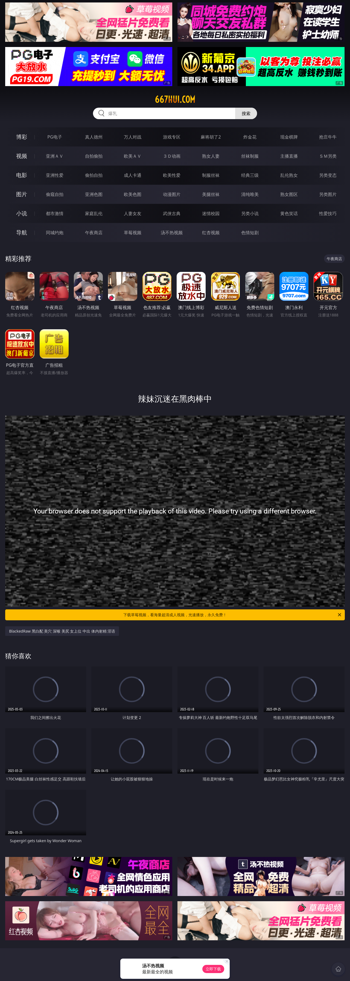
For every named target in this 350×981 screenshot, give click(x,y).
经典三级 (250, 175)
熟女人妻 (211, 156)
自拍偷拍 (94, 156)
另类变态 (328, 175)
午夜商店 (94, 233)
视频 (21, 156)
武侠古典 (171, 213)
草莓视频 (132, 233)
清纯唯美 (250, 194)
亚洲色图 (94, 194)
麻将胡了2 (211, 137)
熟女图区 (289, 194)
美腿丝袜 (211, 194)
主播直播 (289, 156)
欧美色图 (132, 194)
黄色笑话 (289, 213)
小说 (21, 213)
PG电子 (54, 137)
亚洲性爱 (54, 175)
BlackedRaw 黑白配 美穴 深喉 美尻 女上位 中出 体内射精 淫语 (62, 631)
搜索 (246, 113)
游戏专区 (171, 137)
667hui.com (175, 99)
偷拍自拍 (94, 175)
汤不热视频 (172, 233)
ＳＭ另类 (328, 156)
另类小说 (250, 213)
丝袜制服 (250, 156)
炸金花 (249, 137)
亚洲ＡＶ (54, 156)
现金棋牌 (289, 137)
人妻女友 (132, 213)
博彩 (21, 136)
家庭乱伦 (94, 213)
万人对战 (132, 137)
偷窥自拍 (54, 194)
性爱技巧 (328, 213)
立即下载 (213, 968)
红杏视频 (211, 233)
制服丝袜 (211, 175)
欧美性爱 (171, 175)
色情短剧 (250, 233)
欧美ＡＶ (132, 156)
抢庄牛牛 (328, 137)
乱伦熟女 (289, 175)
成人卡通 (132, 175)
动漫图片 (171, 194)
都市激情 (54, 213)
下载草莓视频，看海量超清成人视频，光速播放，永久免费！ (232, 615)
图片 (21, 194)
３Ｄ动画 (171, 156)
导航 (21, 232)
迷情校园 (211, 213)
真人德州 (94, 137)
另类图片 (328, 194)
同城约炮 (54, 233)
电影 (21, 175)
